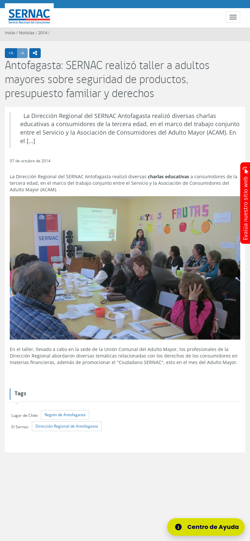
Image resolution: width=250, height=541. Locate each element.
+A (12, 53)
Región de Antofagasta (65, 414)
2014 (42, 33)
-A (24, 53)
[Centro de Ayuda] (206, 527)
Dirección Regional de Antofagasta (66, 426)
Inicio (10, 33)
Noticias (27, 33)
